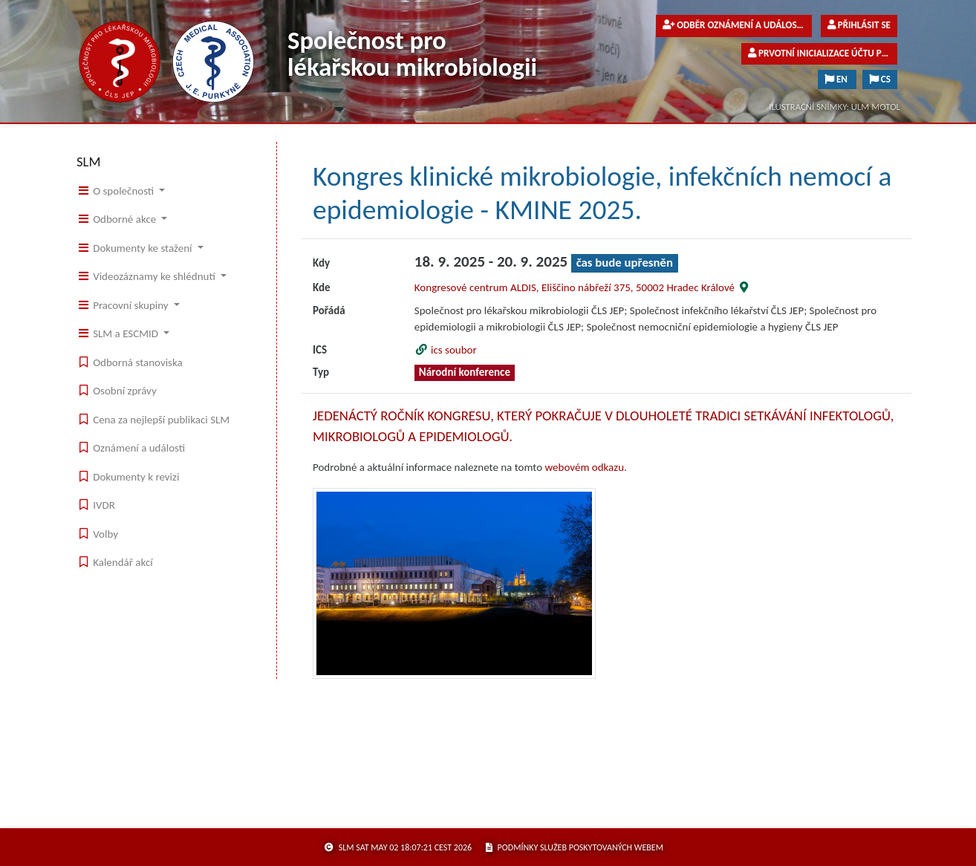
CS (880, 79)
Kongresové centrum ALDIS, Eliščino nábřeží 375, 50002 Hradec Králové (582, 287)
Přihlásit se (859, 25)
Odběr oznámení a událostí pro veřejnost (737, 25)
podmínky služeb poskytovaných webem (574, 847)
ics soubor (445, 350)
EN (837, 79)
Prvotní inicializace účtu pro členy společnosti (822, 53)
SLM (89, 161)
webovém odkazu (585, 467)
